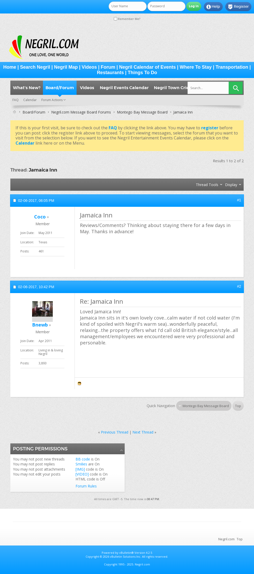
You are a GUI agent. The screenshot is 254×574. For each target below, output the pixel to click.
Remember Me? (127, 19)
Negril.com (226, 539)
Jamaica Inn (43, 170)
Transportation (231, 67)
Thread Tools (207, 184)
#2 (239, 286)
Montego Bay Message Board (142, 112)
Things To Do (142, 72)
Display (231, 184)
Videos (89, 67)
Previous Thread (114, 432)
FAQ (15, 100)
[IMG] (80, 469)
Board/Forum (60, 87)
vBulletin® (126, 553)
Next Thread (142, 432)
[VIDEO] (82, 474)
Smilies (81, 464)
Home (9, 67)
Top (238, 405)
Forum (108, 67)
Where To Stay (196, 67)
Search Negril (35, 67)
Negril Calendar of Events (147, 67)
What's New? (26, 87)
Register (238, 6)
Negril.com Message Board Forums (81, 112)
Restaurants (110, 72)
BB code (83, 459)
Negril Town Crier (172, 87)
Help (213, 6)
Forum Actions (52, 100)
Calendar (30, 100)
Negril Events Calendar (124, 87)
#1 (239, 200)
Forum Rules (86, 486)
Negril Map (66, 67)
